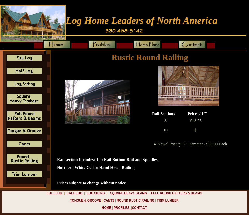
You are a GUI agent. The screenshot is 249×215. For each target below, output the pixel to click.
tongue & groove (86, 200)
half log (75, 193)
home (107, 208)
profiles (122, 208)
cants (109, 200)
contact (139, 208)
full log (55, 193)
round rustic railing (135, 200)
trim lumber (168, 200)
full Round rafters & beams (176, 193)
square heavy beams (130, 193)
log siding (97, 193)
